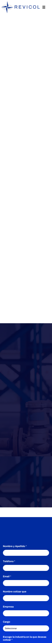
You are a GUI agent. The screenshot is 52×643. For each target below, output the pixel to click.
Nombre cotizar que (14, 591)
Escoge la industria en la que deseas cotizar (24, 638)
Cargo (6, 621)
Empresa (8, 606)
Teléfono (9, 561)
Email (7, 576)
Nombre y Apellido (15, 546)
